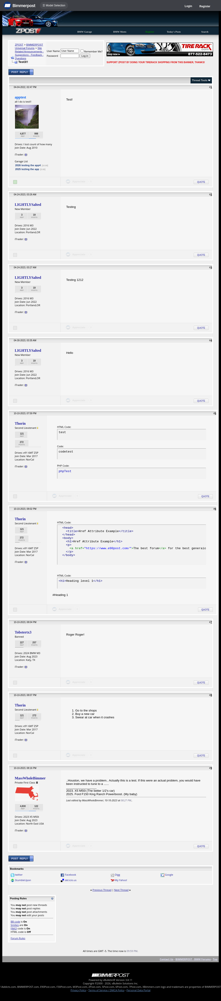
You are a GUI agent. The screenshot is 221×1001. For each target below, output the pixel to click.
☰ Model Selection (54, 5)
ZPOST (19, 44)
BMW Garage (84, 32)
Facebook (70, 874)
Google (169, 874)
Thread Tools (199, 80)
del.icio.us (70, 880)
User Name (53, 51)
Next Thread (121, 890)
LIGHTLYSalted (28, 205)
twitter (19, 874)
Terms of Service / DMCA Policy (106, 990)
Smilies (15, 925)
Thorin (20, 423)
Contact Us (166, 959)
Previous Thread (101, 890)
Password (52, 55)
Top (215, 959)
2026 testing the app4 (28, 165)
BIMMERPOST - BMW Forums (193, 959)
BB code (15, 921)
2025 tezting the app (27, 169)
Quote (201, 182)
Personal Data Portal (138, 990)
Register (204, 6)
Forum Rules (18, 938)
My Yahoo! (121, 880)
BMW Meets (120, 32)
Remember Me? (92, 51)
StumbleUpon (23, 880)
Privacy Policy (78, 990)
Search (204, 32)
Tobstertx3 (23, 632)
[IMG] (14, 928)
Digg (117, 874)
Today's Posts (174, 32)
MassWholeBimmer (30, 778)
